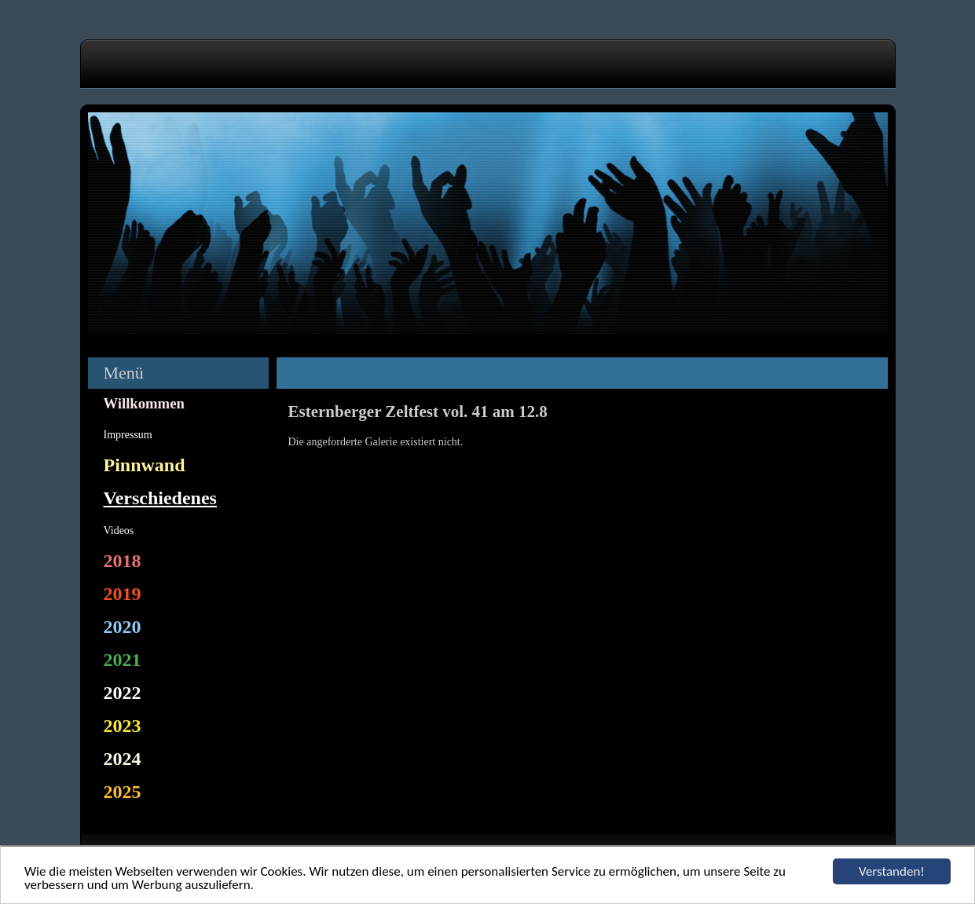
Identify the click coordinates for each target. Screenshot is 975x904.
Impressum (128, 435)
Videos (119, 530)
